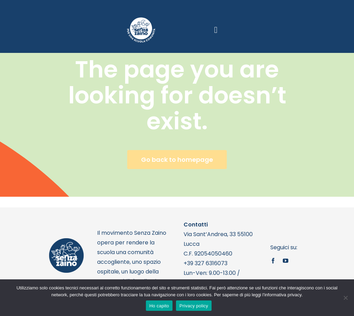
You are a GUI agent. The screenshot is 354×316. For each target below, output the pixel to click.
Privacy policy (193, 305)
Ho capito (159, 305)
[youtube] (285, 260)
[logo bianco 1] (141, 20)
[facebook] (273, 260)
